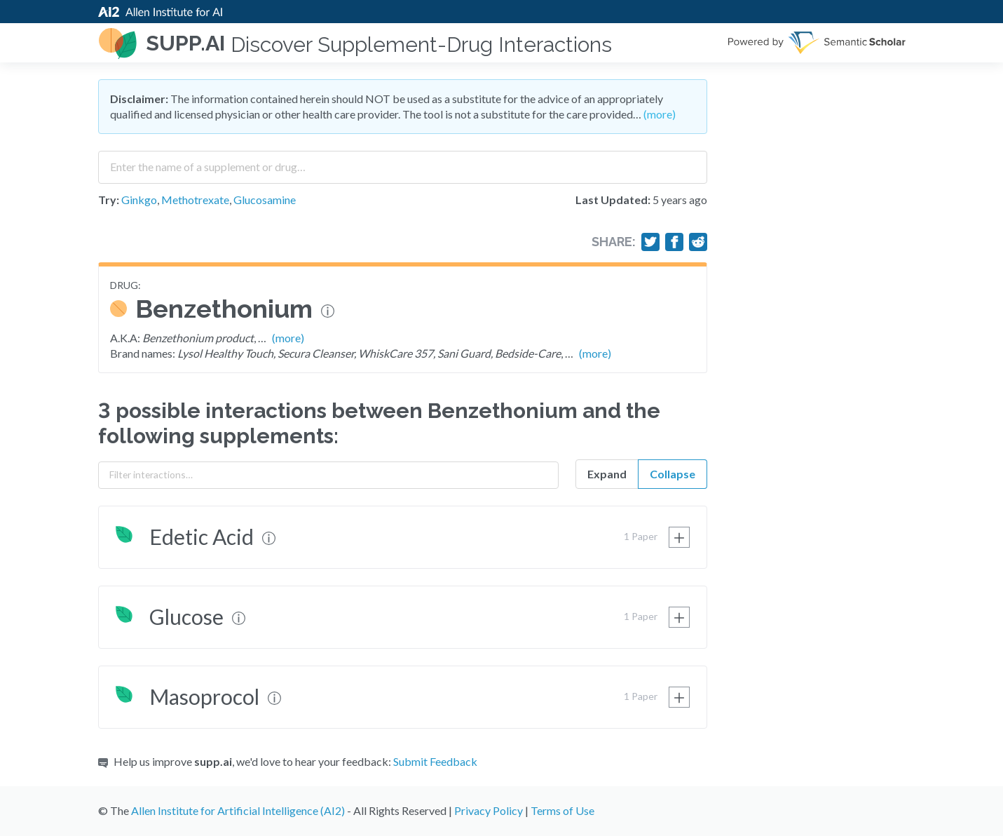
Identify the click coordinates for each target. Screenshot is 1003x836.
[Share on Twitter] (650, 242)
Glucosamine (264, 199)
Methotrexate (195, 199)
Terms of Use (562, 810)
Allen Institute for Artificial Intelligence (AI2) (238, 810)
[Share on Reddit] (698, 242)
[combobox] (402, 162)
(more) (659, 114)
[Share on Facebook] (674, 242)
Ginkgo (139, 199)
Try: (108, 199)
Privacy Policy (488, 810)
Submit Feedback (435, 761)
